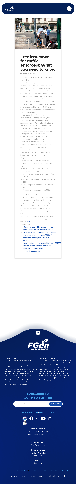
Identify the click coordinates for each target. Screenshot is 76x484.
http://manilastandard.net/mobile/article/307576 (42, 243)
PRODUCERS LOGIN (30, 412)
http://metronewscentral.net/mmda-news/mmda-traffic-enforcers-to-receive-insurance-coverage (37, 248)
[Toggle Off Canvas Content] (69, 8)
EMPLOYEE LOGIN (46, 412)
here (28, 222)
